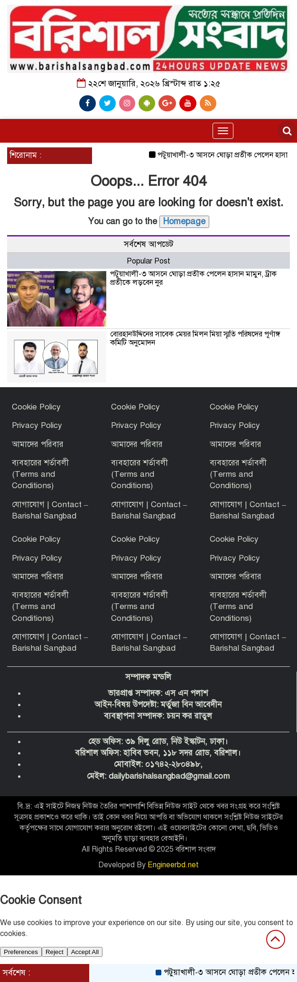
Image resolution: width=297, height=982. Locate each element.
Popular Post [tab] (148, 261)
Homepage (184, 221)
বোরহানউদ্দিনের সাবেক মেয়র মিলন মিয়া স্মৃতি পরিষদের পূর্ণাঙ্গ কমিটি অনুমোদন (195, 338)
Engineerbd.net (173, 865)
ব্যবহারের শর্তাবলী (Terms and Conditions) (40, 474)
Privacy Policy (37, 425)
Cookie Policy (36, 407)
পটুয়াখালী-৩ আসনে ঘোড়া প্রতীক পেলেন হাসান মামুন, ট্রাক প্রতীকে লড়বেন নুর (193, 278)
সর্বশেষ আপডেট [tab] (148, 244)
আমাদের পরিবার (38, 444)
